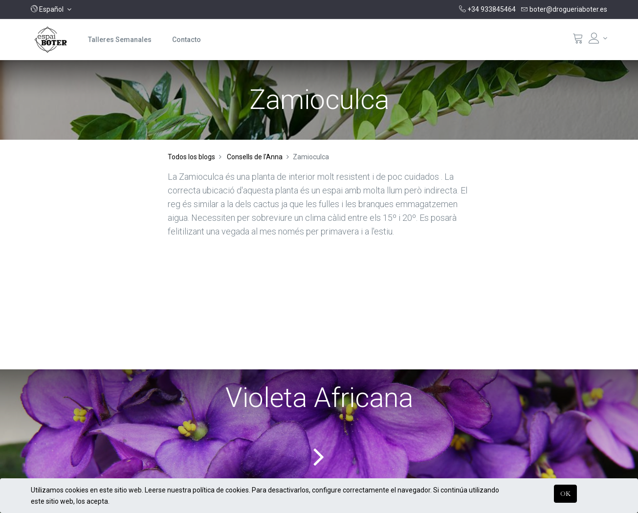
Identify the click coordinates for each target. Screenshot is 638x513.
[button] (51, 9)
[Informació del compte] (598, 38)
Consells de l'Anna (255, 157)
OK (565, 493)
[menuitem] (119, 39)
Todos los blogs (191, 157)
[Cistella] (577, 40)
